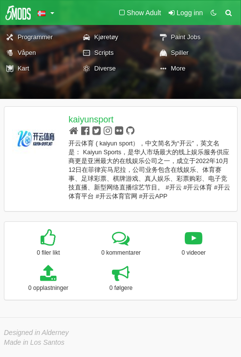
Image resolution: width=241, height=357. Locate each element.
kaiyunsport (90, 119)
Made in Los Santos (34, 342)
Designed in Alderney (36, 332)
